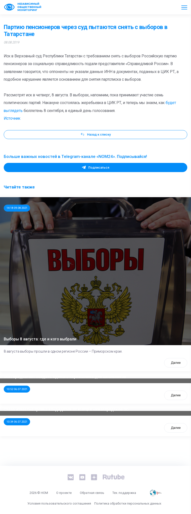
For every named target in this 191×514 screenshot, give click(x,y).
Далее (176, 363)
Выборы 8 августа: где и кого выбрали (40, 339)
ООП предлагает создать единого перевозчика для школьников (65, 377)
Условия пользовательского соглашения (59, 503)
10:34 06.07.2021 (16, 421)
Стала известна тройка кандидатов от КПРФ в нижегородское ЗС (66, 409)
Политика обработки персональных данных (127, 503)
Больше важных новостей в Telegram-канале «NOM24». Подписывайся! (75, 156)
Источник (12, 118)
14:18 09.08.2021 (16, 208)
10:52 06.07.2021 (16, 389)
